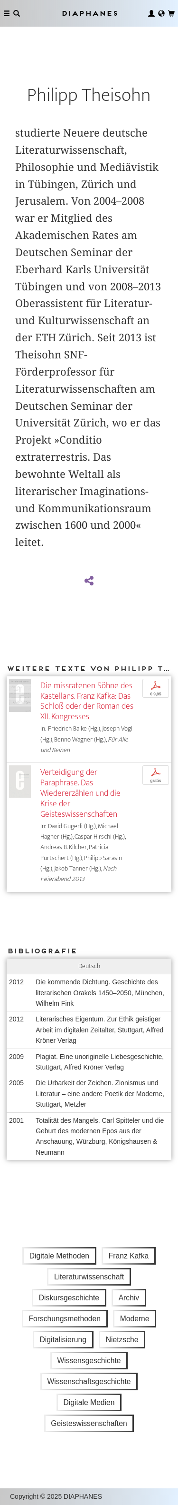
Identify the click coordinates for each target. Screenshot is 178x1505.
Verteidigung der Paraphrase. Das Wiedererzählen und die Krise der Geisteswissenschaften (80, 793)
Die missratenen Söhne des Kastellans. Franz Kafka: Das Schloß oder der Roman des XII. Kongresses (86, 701)
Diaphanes (89, 13)
